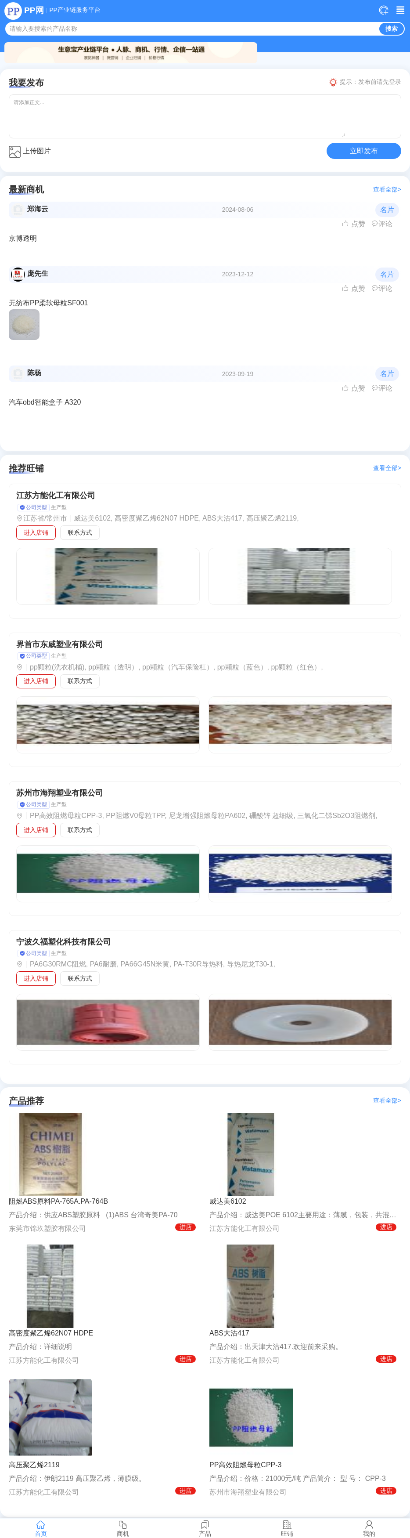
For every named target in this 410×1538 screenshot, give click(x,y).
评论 (381, 224)
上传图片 (30, 152)
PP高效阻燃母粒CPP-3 (245, 1465)
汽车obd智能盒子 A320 (45, 402)
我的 (369, 1528)
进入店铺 (36, 532)
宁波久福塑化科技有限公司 (63, 941)
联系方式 (80, 532)
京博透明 (23, 238)
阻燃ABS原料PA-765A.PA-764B (58, 1201)
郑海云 (37, 209)
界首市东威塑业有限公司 (59, 644)
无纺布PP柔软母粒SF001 (48, 303)
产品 (205, 1528)
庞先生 (37, 273)
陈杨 (34, 372)
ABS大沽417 (229, 1333)
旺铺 (287, 1528)
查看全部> (387, 189)
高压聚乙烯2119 (34, 1465)
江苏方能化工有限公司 (55, 495)
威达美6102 (227, 1201)
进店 (186, 1226)
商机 (123, 1528)
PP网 (34, 10)
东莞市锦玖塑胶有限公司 (47, 1228)
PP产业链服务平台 (74, 10)
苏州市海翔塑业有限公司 (59, 793)
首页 (41, 1528)
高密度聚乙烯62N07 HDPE (51, 1333)
